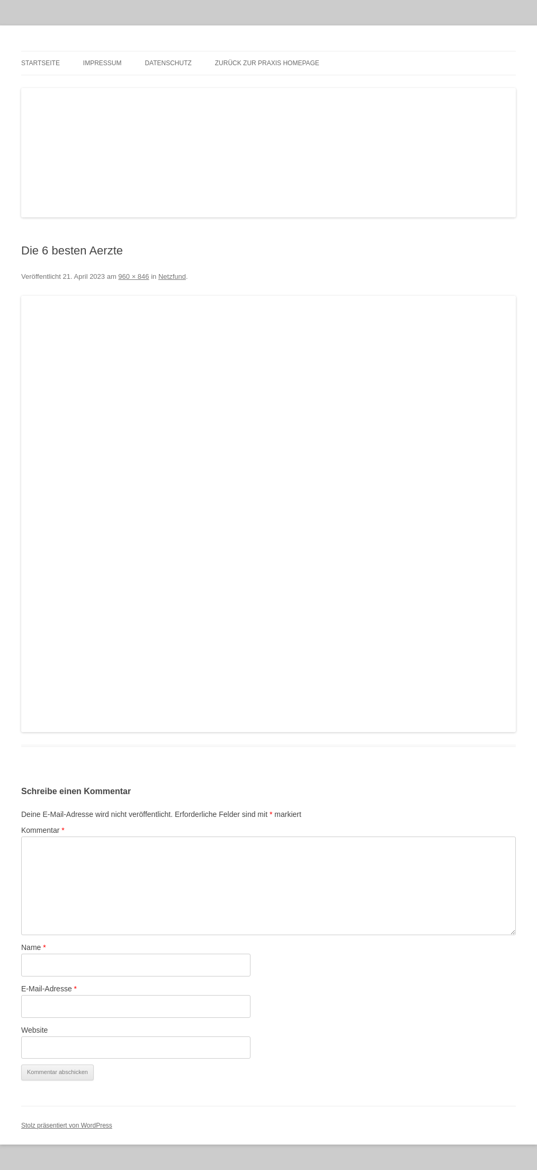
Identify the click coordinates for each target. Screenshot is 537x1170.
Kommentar (43, 830)
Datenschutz (168, 63)
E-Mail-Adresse (49, 988)
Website (34, 1030)
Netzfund (172, 276)
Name (33, 947)
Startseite (40, 63)
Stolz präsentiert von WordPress (66, 1125)
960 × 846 (133, 276)
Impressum (102, 63)
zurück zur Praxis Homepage (267, 63)
